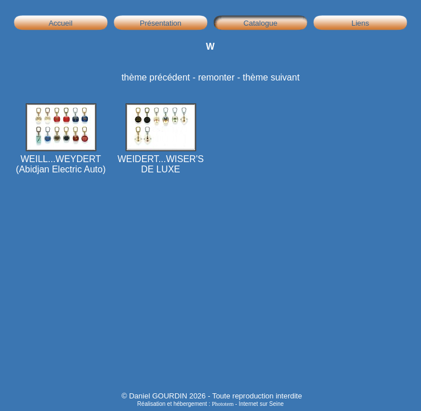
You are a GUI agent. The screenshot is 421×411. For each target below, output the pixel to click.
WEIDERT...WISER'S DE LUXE (161, 160)
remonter (216, 77)
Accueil (61, 23)
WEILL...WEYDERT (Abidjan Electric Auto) (61, 160)
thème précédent (156, 77)
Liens (360, 23)
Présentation (161, 23)
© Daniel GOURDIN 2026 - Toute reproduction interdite (212, 396)
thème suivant (270, 77)
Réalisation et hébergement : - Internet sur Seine (210, 404)
